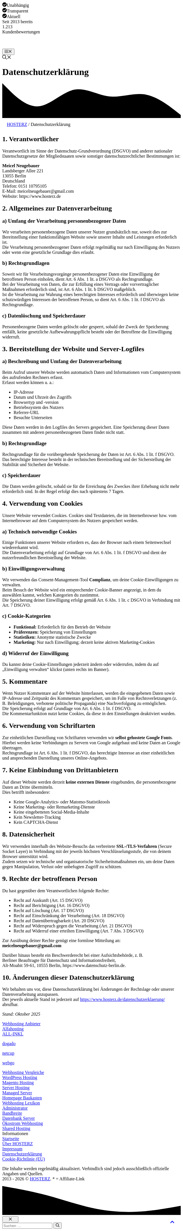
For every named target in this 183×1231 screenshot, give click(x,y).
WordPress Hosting (19, 1077)
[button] (6, 57)
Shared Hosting (16, 1128)
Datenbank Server (18, 1118)
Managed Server (17, 1092)
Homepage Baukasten (22, 1097)
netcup (8, 1053)
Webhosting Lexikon (21, 1103)
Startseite (10, 1138)
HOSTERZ (17, 124)
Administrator (15, 1108)
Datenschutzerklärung (22, 1153)
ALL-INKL (12, 1033)
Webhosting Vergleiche (23, 1072)
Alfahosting (13, 1028)
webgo (8, 1062)
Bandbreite (12, 1113)
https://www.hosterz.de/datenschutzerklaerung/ (122, 999)
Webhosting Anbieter (21, 1023)
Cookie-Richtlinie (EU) (23, 1159)
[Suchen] (57, 1226)
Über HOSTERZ (17, 1143)
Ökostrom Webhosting (22, 1123)
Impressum (12, 1148)
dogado (9, 1043)
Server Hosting (15, 1087)
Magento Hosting (18, 1082)
